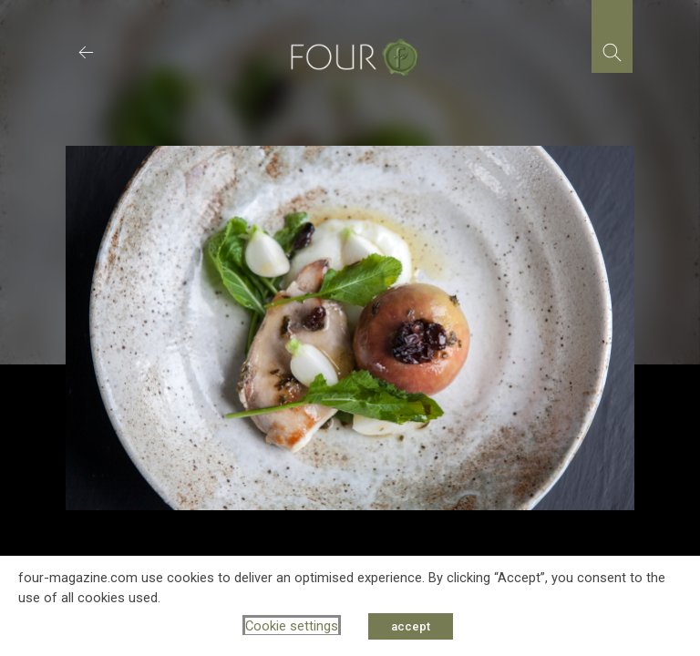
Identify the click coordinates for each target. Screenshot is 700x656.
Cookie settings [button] (291, 626)
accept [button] (410, 626)
